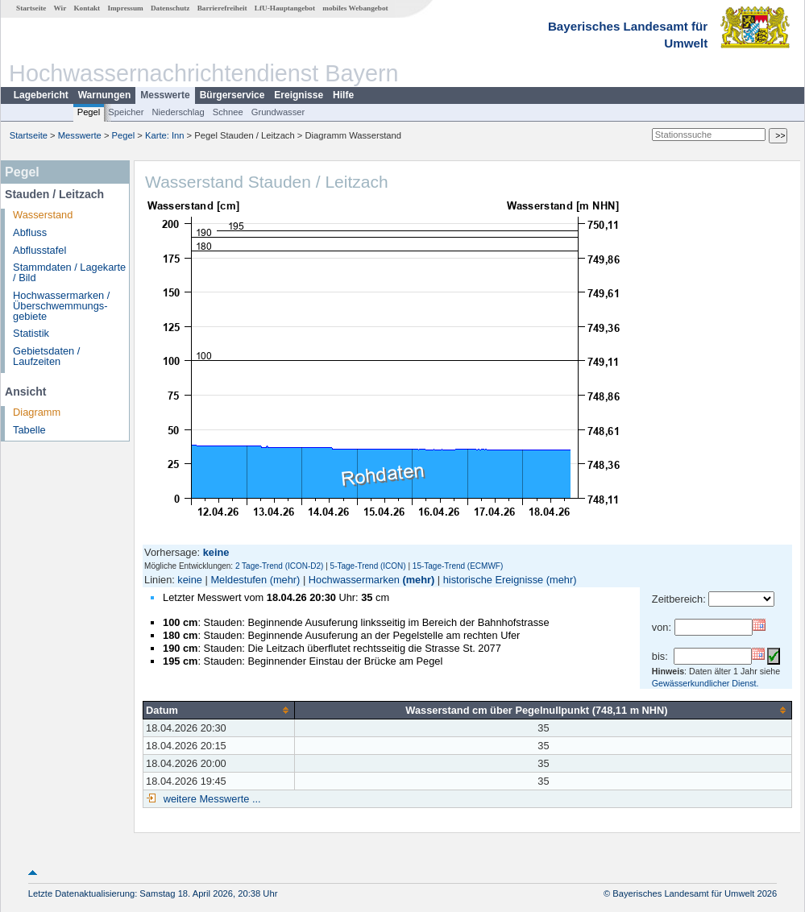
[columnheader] (219, 710)
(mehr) (285, 580)
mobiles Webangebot (355, 8)
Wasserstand (43, 215)
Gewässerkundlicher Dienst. (705, 683)
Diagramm (36, 412)
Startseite (31, 8)
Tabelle (29, 430)
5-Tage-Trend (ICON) (368, 566)
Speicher (125, 112)
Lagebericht (41, 95)
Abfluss (30, 232)
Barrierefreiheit (222, 8)
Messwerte (164, 95)
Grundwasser (278, 112)
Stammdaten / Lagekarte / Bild (69, 272)
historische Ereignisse (493, 580)
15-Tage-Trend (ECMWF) (458, 566)
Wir (60, 8)
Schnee (228, 112)
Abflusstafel (39, 250)
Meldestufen (238, 580)
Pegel (89, 112)
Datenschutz (170, 8)
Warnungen (104, 95)
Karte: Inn (165, 135)
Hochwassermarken (354, 580)
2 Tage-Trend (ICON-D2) (279, 566)
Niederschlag (177, 112)
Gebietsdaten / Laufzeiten (46, 356)
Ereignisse (298, 95)
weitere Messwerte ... (210, 799)
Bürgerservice (232, 95)
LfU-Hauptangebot (285, 8)
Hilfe (343, 95)
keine (189, 580)
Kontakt (86, 8)
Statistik (31, 333)
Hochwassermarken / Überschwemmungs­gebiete (61, 305)
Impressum (125, 8)
